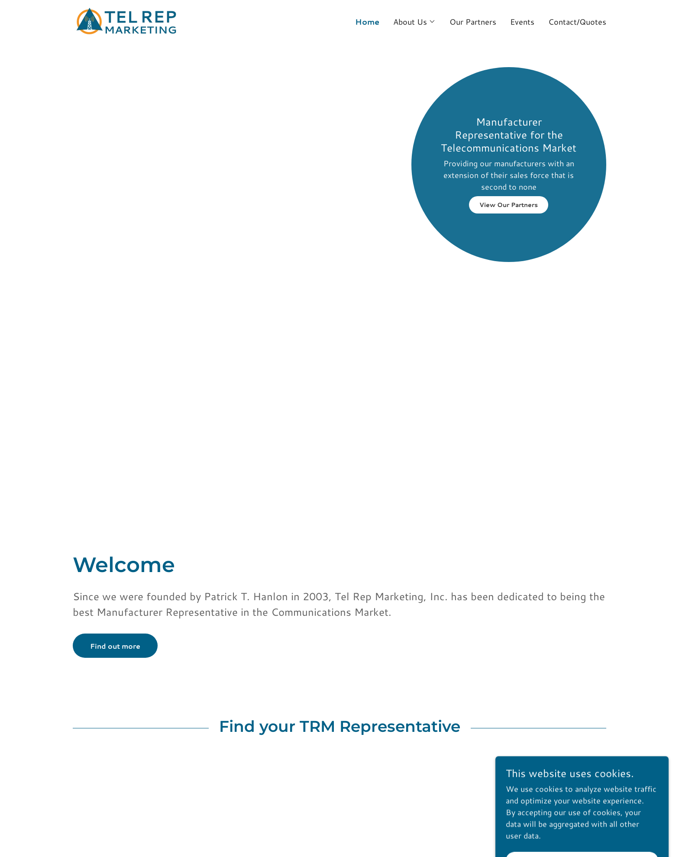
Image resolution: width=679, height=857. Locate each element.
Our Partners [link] (472, 21)
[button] (414, 21)
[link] (126, 20)
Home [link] (367, 21)
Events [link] (522, 21)
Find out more (115, 646)
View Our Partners (508, 205)
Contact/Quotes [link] (577, 21)
